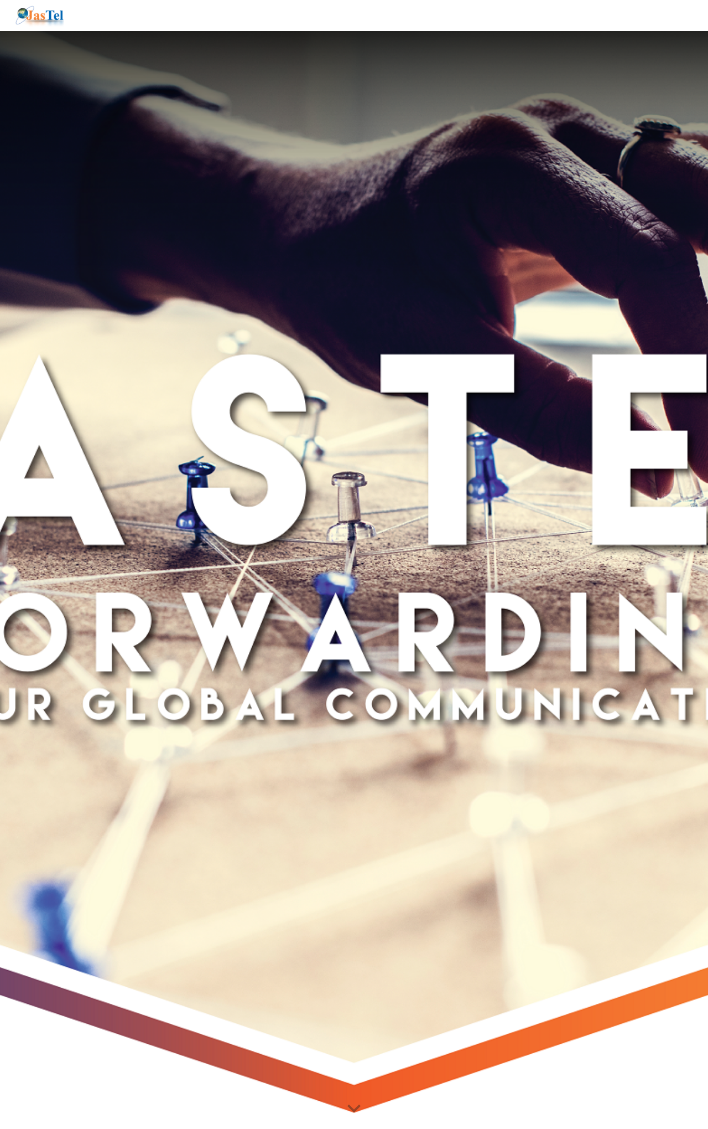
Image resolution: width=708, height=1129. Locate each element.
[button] (354, 1109)
